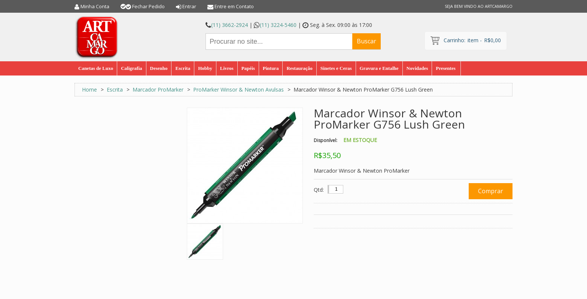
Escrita (115, 89)
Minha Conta (94, 6)
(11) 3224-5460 (278, 24)
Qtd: (319, 189)
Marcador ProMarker (159, 89)
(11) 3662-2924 (229, 24)
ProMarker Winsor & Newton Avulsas (238, 89)
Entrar (189, 6)
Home (89, 89)
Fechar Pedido (148, 6)
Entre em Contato (234, 6)
